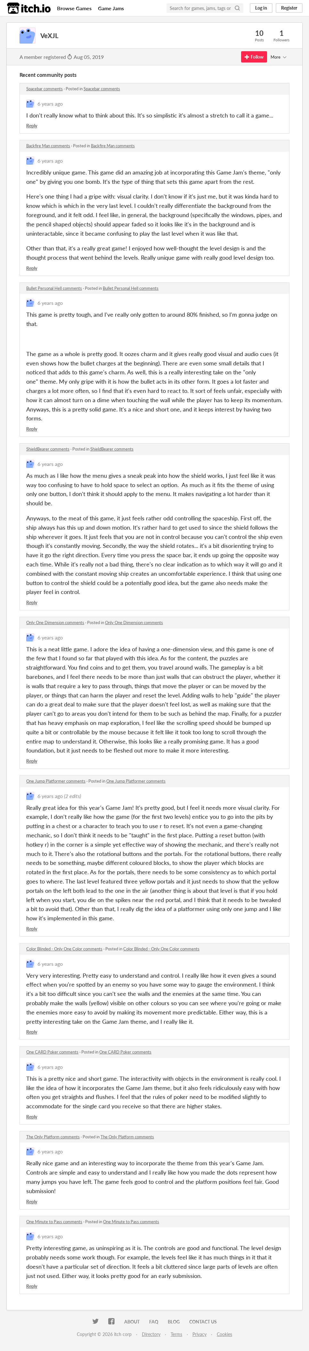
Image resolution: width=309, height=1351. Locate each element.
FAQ (153, 1321)
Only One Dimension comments (55, 622)
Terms (176, 1334)
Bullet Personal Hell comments (54, 288)
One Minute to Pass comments (54, 1221)
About (132, 1321)
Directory (151, 1334)
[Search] (237, 8)
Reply (31, 125)
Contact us (203, 1321)
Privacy (199, 1334)
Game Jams (111, 8)
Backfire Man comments (48, 145)
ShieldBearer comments (47, 449)
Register (289, 8)
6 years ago (50, 104)
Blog (174, 1321)
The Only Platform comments (53, 1136)
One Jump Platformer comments (55, 781)
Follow (254, 57)
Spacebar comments (44, 88)
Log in (261, 8)
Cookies (224, 1334)
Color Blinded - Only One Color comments (64, 948)
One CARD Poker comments (52, 1051)
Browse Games (74, 8)
